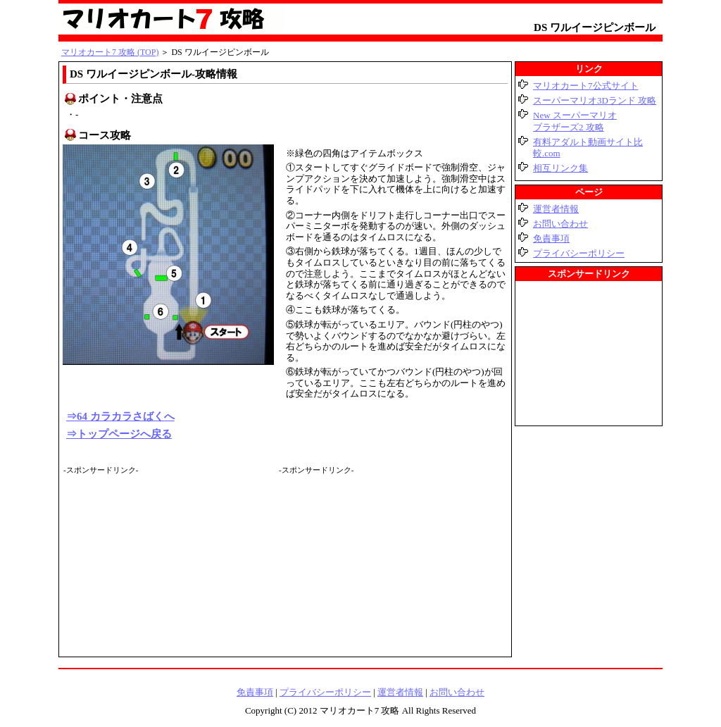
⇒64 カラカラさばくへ (120, 416)
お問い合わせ (560, 223)
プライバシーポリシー (579, 253)
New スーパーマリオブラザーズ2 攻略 (575, 121)
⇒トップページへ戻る (119, 434)
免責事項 (551, 238)
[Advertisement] (169, 564)
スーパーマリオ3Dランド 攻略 (594, 100)
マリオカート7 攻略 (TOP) (109, 52)
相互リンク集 (560, 168)
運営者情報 (556, 209)
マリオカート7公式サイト (586, 85)
